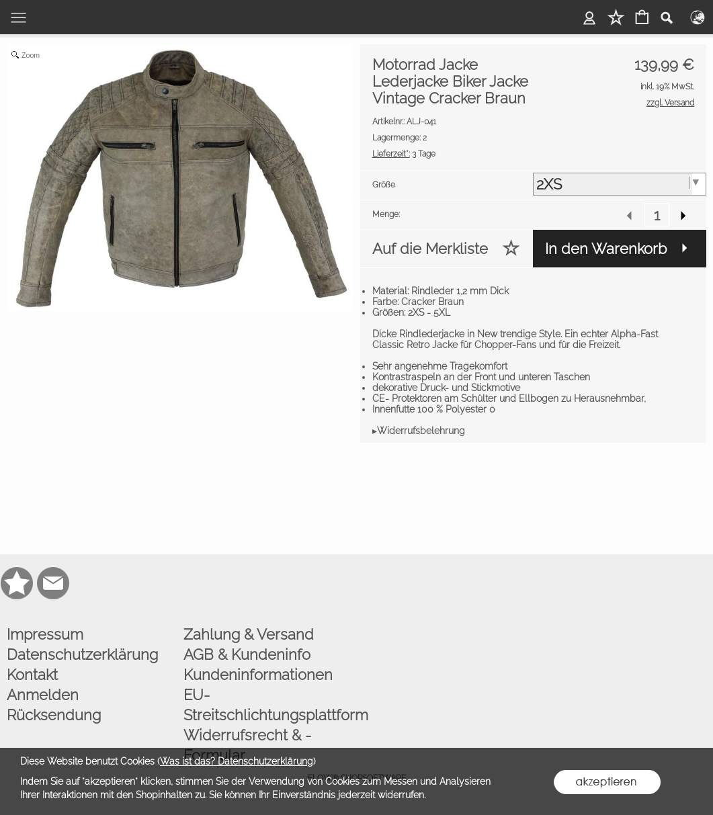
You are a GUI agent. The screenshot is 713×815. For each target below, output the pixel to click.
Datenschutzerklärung (82, 654)
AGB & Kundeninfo (246, 654)
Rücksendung (54, 715)
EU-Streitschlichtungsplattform (268, 705)
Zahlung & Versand (248, 634)
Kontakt (32, 674)
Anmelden (43, 694)
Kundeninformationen (258, 674)
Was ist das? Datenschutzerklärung (236, 761)
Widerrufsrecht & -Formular (247, 745)
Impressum (45, 634)
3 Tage (403, 154)
